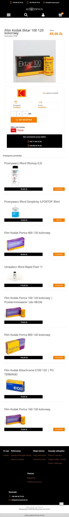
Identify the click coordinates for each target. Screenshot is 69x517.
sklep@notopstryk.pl (19, 500)
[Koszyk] (60, 14)
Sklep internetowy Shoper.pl (34, 507)
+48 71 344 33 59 (35, 142)
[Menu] (8, 14)
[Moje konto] (43, 14)
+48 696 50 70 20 (35, 146)
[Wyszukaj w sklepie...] (26, 14)
